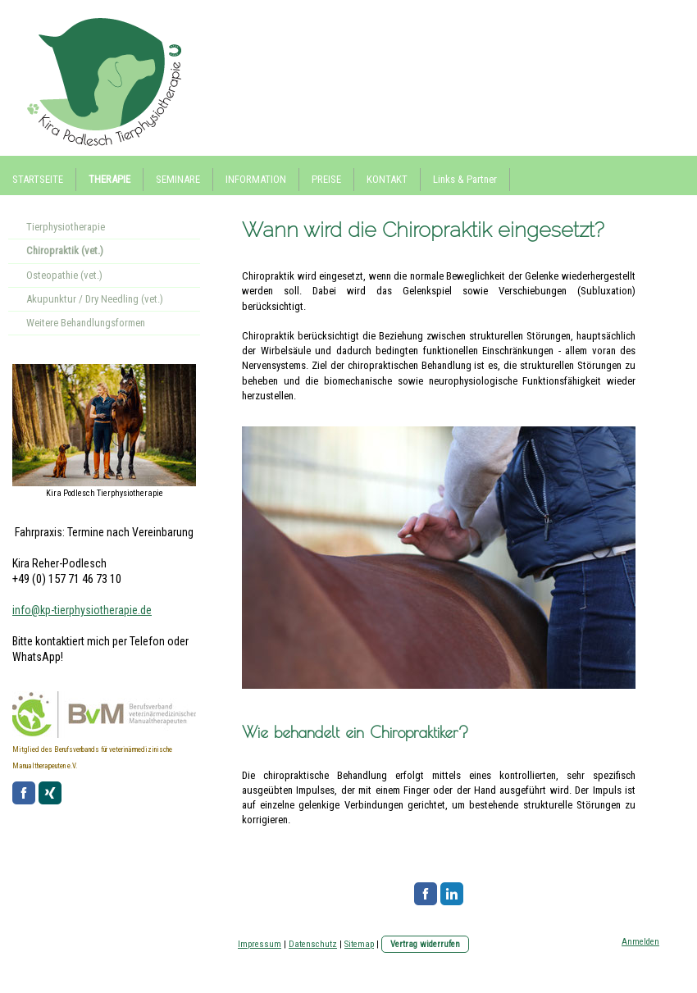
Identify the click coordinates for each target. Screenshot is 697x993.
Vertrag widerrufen (425, 944)
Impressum (259, 944)
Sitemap (359, 944)
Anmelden (640, 941)
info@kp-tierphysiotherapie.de (82, 610)
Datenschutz (313, 944)
